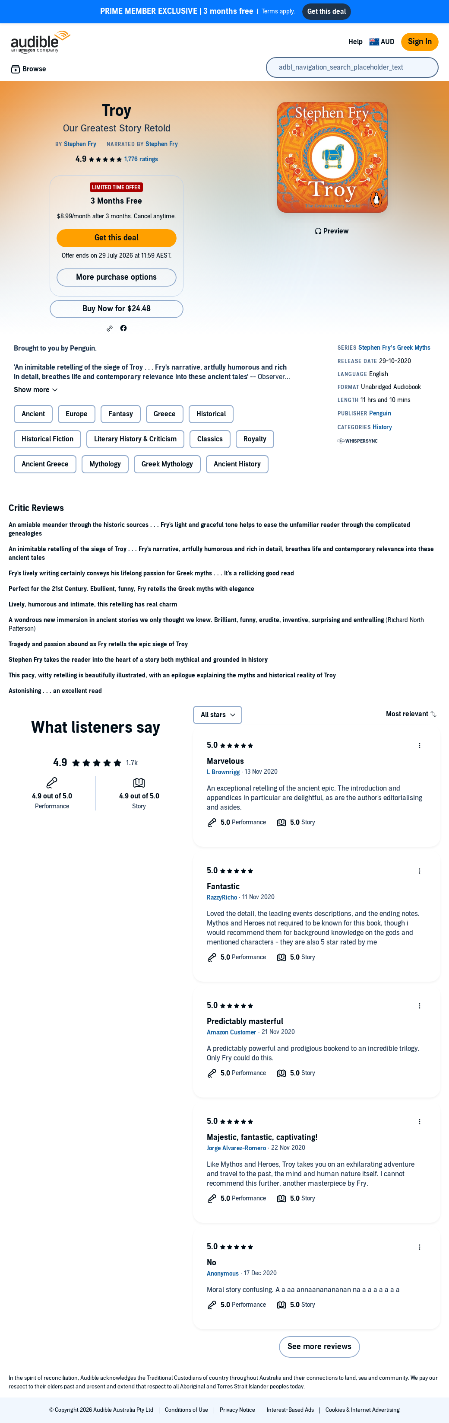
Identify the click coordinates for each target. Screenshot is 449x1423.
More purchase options (116, 277)
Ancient (33, 414)
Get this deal (117, 237)
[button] (109, 328)
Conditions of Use (187, 1410)
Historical (211, 414)
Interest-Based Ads (291, 1410)
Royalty (254, 439)
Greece (165, 414)
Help (355, 42)
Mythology (105, 464)
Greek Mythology (167, 464)
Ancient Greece (45, 464)
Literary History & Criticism (135, 439)
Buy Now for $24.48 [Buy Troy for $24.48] (116, 308)
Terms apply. (197, 11)
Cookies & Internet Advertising (363, 1410)
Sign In (420, 41)
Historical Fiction (47, 439)
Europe (77, 414)
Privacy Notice (238, 1410)
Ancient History (237, 464)
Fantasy (120, 414)
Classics (210, 439)
